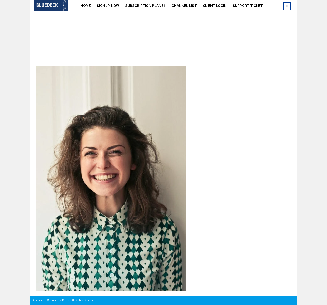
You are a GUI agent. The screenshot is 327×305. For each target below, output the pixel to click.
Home (85, 6)
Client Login (215, 6)
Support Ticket (248, 6)
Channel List (184, 6)
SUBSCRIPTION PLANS (144, 6)
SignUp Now (108, 6)
